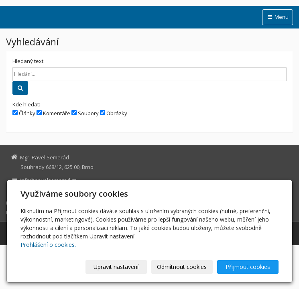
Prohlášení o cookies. (48, 244)
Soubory (85, 113)
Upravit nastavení (116, 267)
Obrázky (113, 113)
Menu (277, 16)
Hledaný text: (28, 61)
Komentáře (53, 113)
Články (23, 113)
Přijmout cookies (248, 267)
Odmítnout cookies (182, 267)
